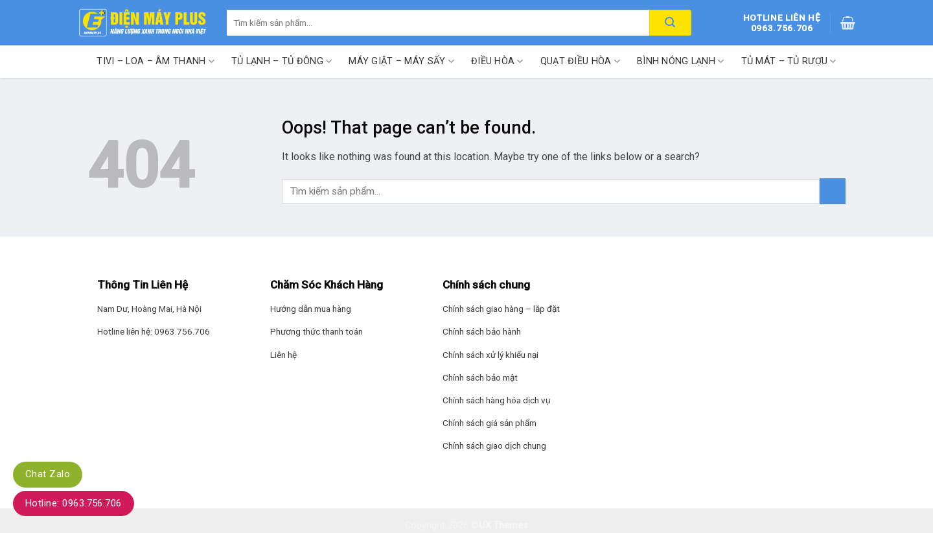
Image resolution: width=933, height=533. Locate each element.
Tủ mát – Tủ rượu (788, 61)
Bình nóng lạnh (680, 61)
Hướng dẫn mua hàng (310, 308)
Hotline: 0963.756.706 (73, 503)
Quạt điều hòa (580, 61)
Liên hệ (283, 354)
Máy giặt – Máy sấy (401, 61)
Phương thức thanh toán (316, 331)
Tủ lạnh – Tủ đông (281, 61)
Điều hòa (497, 61)
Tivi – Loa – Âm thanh (155, 61)
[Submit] (833, 191)
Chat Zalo (47, 474)
